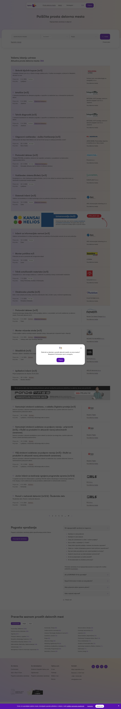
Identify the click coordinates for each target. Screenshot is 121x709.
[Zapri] (81, 348)
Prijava (60, 360)
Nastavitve (90, 706)
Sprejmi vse (100, 706)
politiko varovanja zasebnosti (75, 706)
